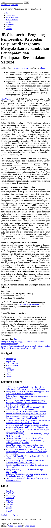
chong (42, 68)
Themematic (30, 526)
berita (8, 22)
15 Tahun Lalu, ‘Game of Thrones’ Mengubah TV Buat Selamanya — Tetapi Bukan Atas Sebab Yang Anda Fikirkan (26, 451)
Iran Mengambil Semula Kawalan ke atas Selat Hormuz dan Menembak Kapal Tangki (25, 417)
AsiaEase (10, 502)
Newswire (10, 498)
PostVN (9, 506)
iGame (8, 26)
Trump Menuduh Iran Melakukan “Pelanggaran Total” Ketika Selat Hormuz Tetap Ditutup (28, 392)
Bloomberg (10, 495)
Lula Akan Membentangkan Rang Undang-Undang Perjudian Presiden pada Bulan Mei (26, 475)
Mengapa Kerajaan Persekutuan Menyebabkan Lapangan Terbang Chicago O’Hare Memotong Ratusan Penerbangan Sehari (25, 440)
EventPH (9, 511)
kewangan (10, 24)
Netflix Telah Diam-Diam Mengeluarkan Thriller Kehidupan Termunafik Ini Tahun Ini (25, 408)
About (8, 374)
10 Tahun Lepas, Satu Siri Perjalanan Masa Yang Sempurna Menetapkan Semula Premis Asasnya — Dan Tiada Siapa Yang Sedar (26, 402)
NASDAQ (10, 493)
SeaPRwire (10, 15)
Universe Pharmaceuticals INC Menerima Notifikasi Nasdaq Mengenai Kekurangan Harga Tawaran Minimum (25, 347)
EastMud (9, 500)
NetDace (9, 504)
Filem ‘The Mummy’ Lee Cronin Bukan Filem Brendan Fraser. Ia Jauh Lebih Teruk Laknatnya (25, 446)
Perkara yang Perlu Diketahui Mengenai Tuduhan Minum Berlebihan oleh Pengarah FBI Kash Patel (26, 412)
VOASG (9, 509)
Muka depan (11, 359)
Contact (9, 29)
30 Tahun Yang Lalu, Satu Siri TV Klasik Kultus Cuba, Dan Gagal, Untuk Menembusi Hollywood (25, 388)
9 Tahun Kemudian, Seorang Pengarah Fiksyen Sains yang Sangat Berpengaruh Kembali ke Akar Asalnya (27, 426)
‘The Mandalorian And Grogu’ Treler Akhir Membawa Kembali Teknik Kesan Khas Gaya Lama (28, 421)
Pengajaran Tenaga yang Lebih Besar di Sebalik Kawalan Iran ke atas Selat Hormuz (25, 461)
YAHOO (9, 491)
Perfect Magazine (15, 526)
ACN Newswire (12, 17)
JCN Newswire (12, 20)
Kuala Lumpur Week (9, 5)
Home (8, 13)
